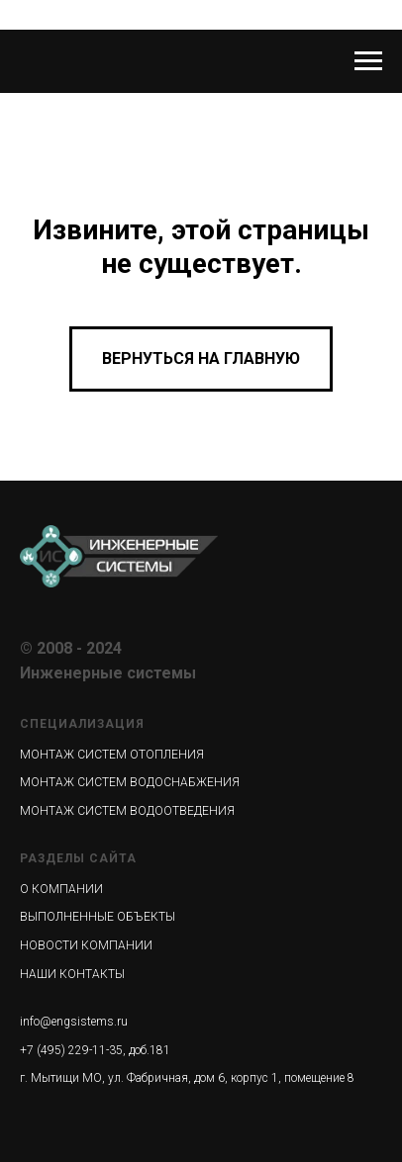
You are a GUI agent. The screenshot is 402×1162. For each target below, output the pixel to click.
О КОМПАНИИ (61, 889)
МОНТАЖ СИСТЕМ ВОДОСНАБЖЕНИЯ (130, 782)
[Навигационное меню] (368, 61)
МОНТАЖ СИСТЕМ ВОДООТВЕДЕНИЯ (127, 811)
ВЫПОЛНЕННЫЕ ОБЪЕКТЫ (97, 917)
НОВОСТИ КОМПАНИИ (86, 945)
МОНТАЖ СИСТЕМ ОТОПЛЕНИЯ (112, 754)
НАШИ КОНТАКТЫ (72, 974)
